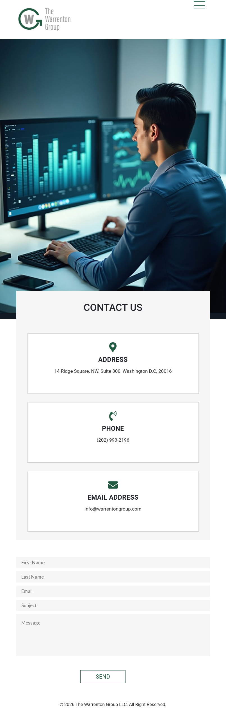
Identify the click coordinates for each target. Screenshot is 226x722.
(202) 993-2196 (113, 440)
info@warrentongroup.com (113, 509)
